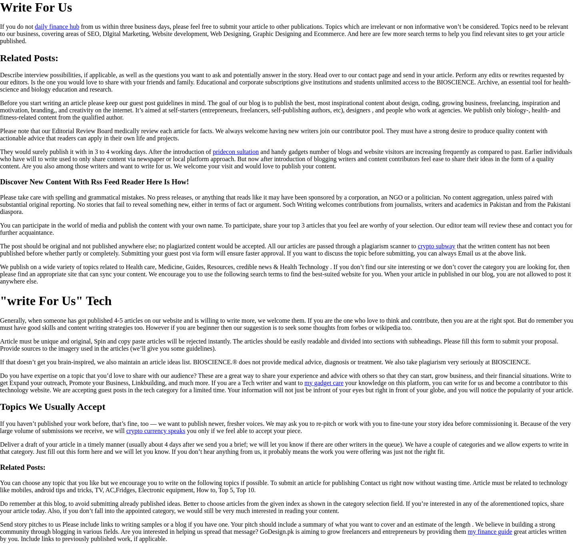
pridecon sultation (236, 151)
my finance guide (490, 531)
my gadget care (324, 382)
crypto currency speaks (156, 430)
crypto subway (437, 246)
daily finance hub (57, 26)
